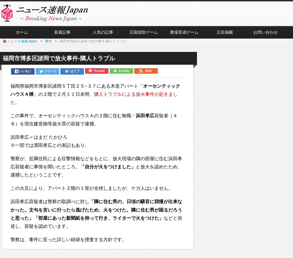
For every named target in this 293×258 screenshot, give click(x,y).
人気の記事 (103, 32)
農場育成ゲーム (184, 32)
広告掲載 (225, 32)
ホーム (22, 32)
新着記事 (62, 32)
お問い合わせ (265, 32)
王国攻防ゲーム (143, 32)
